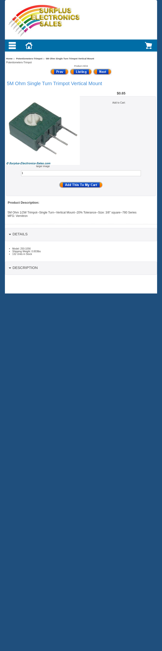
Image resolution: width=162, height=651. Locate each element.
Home (9, 58)
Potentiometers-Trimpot (29, 58)
